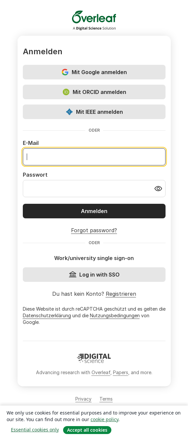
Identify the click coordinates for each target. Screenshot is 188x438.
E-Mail (31, 143)
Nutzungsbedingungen (115, 315)
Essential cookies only (35, 429)
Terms (106, 399)
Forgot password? (94, 230)
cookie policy (104, 419)
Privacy (83, 399)
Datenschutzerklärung (47, 315)
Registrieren (121, 293)
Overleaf (101, 372)
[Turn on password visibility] (158, 188)
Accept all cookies (87, 430)
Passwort (35, 174)
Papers (120, 372)
